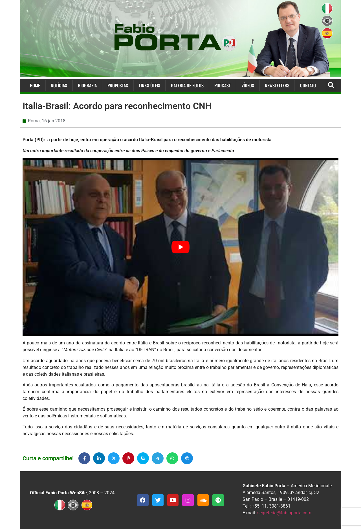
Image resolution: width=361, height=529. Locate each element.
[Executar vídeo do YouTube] (180, 247)
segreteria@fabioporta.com (284, 512)
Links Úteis (149, 85)
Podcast (222, 85)
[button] (330, 85)
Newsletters (277, 85)
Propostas (117, 85)
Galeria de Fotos (187, 85)
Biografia (87, 85)
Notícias (59, 85)
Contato (308, 85)
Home (35, 85)
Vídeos (247, 85)
